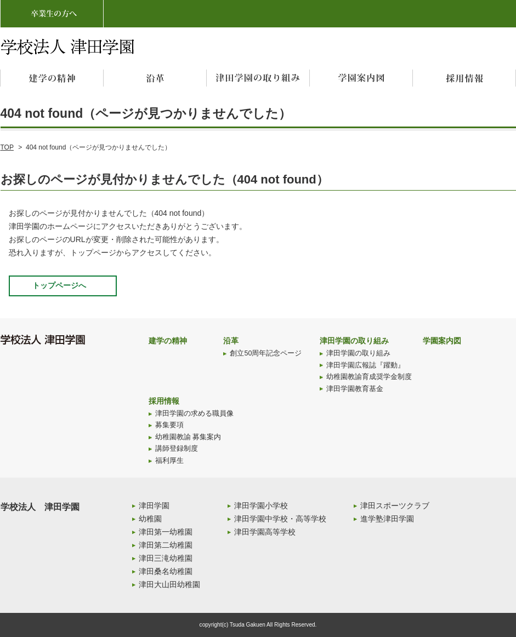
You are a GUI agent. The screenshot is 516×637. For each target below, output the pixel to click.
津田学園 (154, 505)
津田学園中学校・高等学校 (280, 518)
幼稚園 (150, 518)
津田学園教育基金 (354, 389)
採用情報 (164, 401)
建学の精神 (168, 340)
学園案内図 (442, 340)
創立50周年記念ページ (266, 353)
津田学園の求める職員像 (194, 413)
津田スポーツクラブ (394, 505)
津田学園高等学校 (265, 531)
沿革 (231, 340)
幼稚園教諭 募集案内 (188, 437)
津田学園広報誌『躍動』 (365, 365)
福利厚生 (169, 460)
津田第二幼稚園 (165, 545)
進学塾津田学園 (387, 518)
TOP (7, 147)
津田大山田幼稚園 (169, 584)
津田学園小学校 (261, 505)
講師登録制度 (176, 448)
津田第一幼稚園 (165, 531)
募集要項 (169, 425)
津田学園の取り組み (354, 340)
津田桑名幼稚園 (165, 571)
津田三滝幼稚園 (165, 558)
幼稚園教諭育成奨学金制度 (369, 377)
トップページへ (59, 285)
